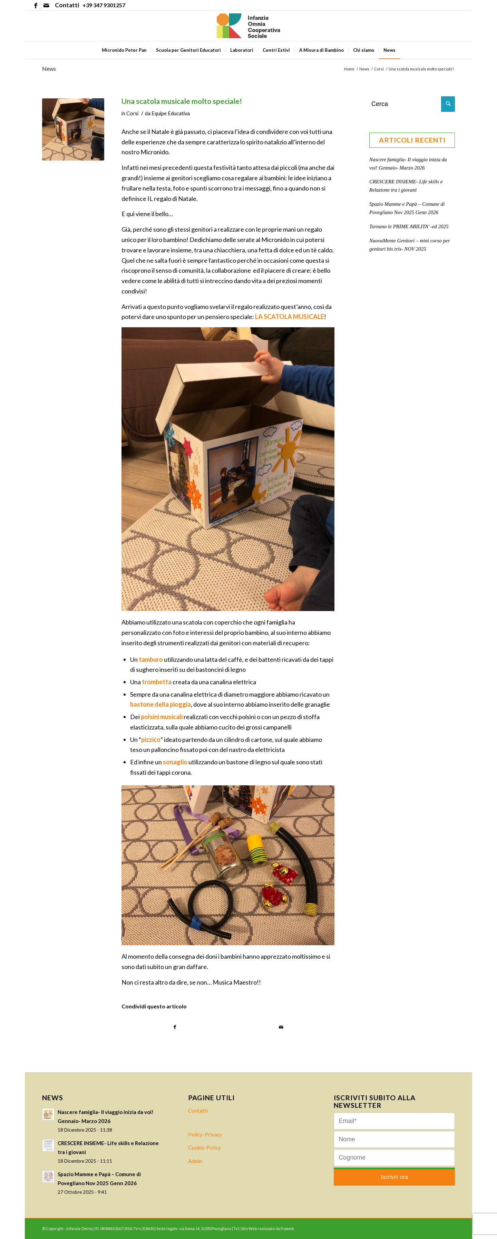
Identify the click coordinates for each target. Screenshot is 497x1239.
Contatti (198, 1110)
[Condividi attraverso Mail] (281, 1027)
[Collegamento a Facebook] (36, 5)
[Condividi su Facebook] (175, 1027)
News (49, 68)
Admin (195, 1161)
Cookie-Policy (204, 1147)
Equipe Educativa (171, 113)
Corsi (132, 113)
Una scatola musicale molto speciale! (181, 101)
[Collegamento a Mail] (46, 5)
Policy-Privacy (205, 1134)
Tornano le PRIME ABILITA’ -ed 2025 (409, 226)
